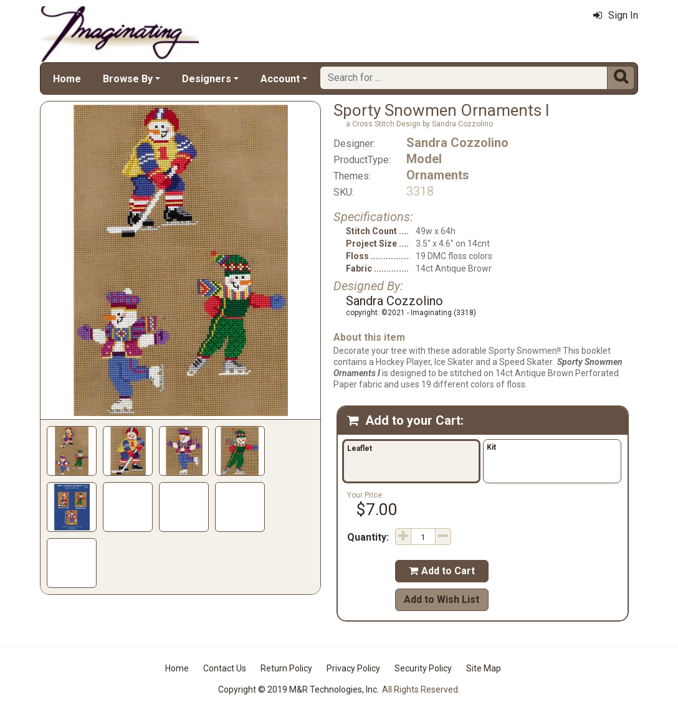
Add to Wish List (441, 599)
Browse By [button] (128, 79)
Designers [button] (206, 79)
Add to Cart (442, 571)
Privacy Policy (353, 668)
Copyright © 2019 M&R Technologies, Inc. (298, 689)
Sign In (615, 15)
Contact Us (224, 668)
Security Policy (423, 668)
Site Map (483, 668)
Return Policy (286, 668)
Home (67, 79)
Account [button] (280, 79)
